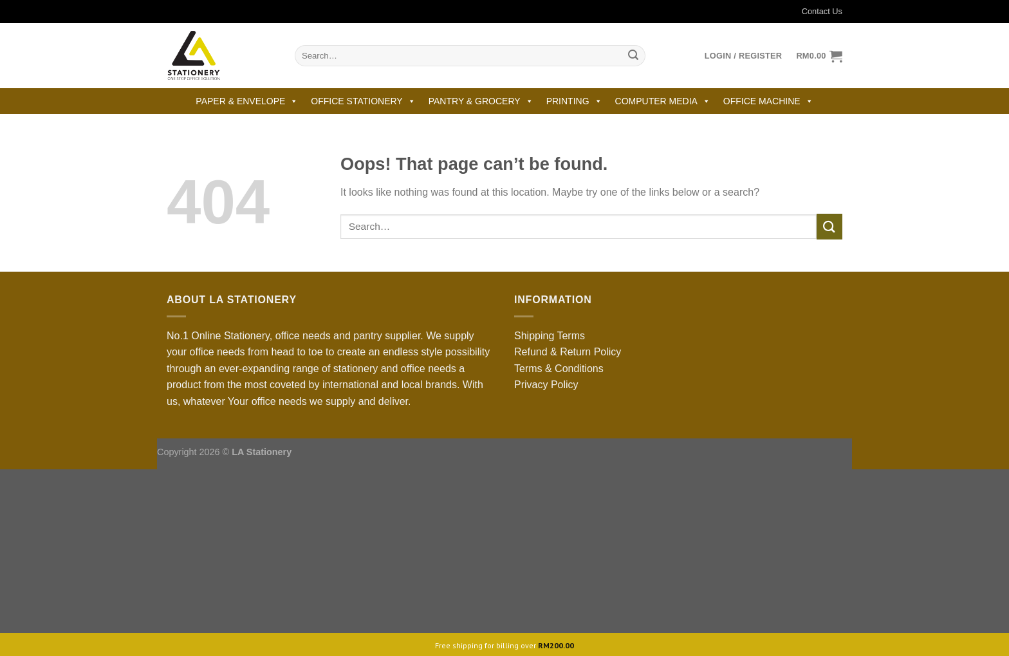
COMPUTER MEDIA (662, 101)
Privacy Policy (546, 384)
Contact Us (814, 11)
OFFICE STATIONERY (363, 101)
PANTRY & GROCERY (481, 101)
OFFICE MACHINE (768, 101)
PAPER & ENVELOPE (247, 101)
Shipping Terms (549, 335)
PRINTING (574, 101)
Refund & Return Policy (567, 351)
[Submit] (633, 56)
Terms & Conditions (559, 368)
